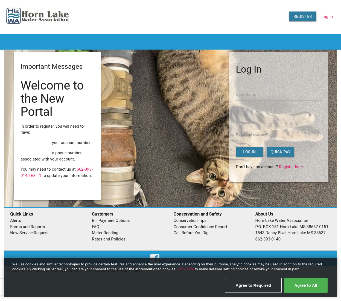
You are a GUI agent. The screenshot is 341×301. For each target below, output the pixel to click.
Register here (291, 166)
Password (245, 123)
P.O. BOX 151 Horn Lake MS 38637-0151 (291, 226)
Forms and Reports (27, 226)
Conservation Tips (190, 220)
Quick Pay (281, 152)
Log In (327, 16)
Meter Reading (105, 232)
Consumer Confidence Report (200, 226)
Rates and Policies (109, 239)
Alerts (15, 220)
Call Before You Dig (191, 232)
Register (303, 16)
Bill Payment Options (111, 220)
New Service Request (29, 232)
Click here (186, 269)
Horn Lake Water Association (281, 220)
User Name (246, 94)
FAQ (95, 226)
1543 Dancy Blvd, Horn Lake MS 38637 (290, 232)
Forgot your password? (252, 135)
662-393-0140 (268, 239)
